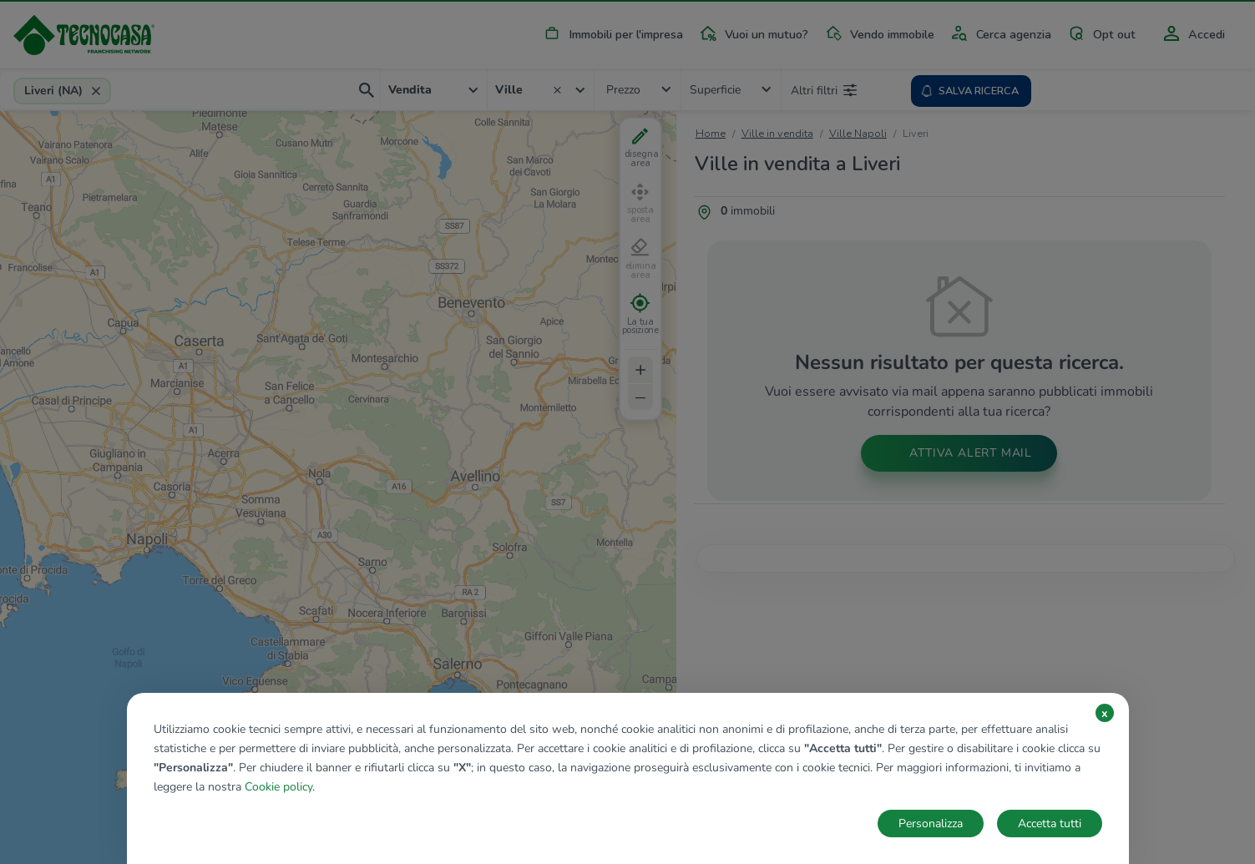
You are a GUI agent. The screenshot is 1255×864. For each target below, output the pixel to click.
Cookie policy (278, 787)
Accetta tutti (1049, 823)
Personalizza (930, 823)
